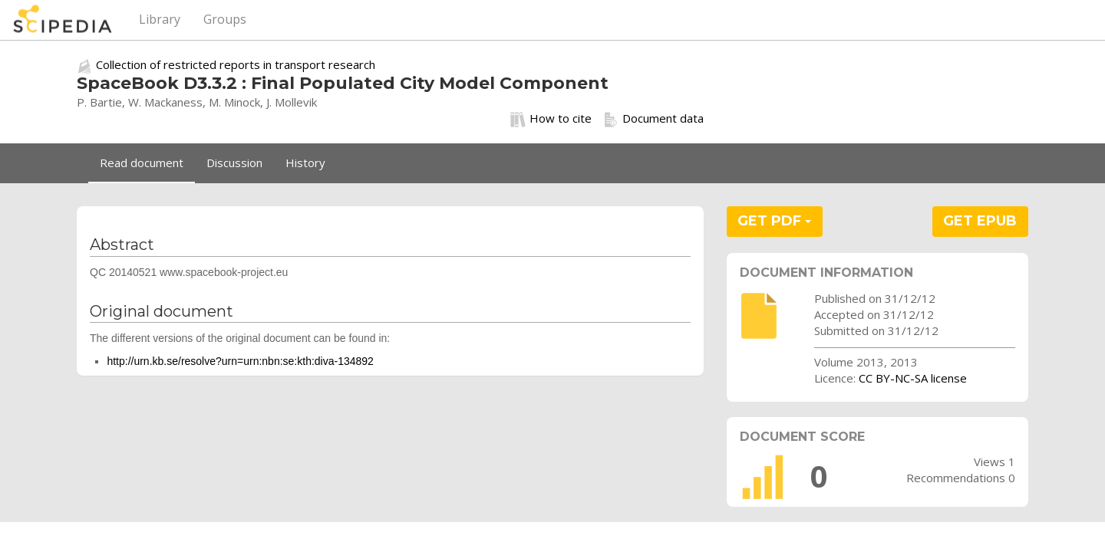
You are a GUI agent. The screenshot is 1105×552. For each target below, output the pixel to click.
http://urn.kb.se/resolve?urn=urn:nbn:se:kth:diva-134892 (240, 361)
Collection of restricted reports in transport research (235, 64)
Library (159, 19)
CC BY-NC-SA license (913, 378)
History (305, 162)
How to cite (551, 118)
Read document (141, 162)
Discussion (234, 162)
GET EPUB (980, 220)
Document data (653, 118)
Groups (224, 19)
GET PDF (774, 220)
